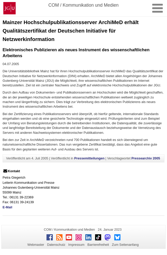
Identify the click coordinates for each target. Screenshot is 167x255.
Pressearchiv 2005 (145, 158)
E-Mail (7, 207)
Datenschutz (56, 245)
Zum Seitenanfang (125, 245)
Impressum (76, 245)
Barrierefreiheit (98, 245)
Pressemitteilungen (89, 158)
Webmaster (35, 245)
